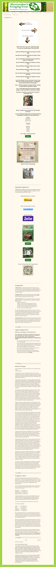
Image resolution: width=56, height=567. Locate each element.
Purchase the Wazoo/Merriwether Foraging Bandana (28, 264)
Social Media (20, 12)
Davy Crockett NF (20, 345)
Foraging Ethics (27, 12)
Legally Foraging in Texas (21, 330)
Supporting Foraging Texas (22, 187)
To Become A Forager (7, 14)
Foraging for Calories (20, 475)
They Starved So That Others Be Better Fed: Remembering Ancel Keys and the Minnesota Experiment (28, 534)
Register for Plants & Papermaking (28, 164)
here (20, 483)
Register (28, 136)
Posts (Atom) (21, 541)
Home (26, 540)
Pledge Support (15, 14)
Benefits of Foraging (20, 366)
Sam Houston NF (38, 344)
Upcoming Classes (6, 12)
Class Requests (13, 12)
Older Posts (39, 540)
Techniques (19, 363)
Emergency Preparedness (47, 12)
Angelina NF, (25, 345)
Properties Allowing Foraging (36, 12)
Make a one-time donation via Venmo (28, 206)
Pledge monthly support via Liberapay (28, 196)
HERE (31, 352)
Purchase (28, 243)
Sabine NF (31, 345)
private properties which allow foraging (23, 352)
